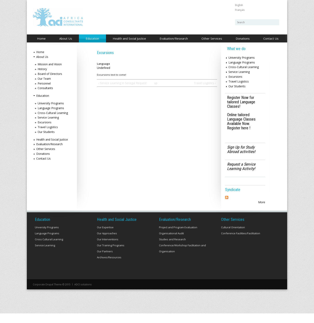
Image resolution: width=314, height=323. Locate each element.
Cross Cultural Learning (49, 249)
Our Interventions (107, 249)
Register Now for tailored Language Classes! (241, 102)
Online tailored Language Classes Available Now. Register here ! (241, 121)
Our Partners (105, 261)
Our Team (44, 78)
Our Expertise (105, 237)
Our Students (46, 132)
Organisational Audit (171, 243)
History (42, 69)
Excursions (44, 122)
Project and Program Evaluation (178, 237)
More (261, 202)
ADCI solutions (82, 294)
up (155, 83)
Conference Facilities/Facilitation (240, 243)
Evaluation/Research (172, 38)
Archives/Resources (109, 267)
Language (103, 63)
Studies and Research (172, 249)
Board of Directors (50, 74)
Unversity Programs (47, 237)
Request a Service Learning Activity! (241, 166)
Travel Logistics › (205, 83)
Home (41, 38)
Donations (243, 38)
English (239, 5)
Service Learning (48, 117)
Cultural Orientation (233, 237)
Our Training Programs (110, 255)
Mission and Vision (50, 64)
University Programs (51, 103)
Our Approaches (107, 243)
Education (91, 38)
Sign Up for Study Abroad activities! (241, 149)
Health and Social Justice (128, 38)
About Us (64, 38)
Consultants (45, 88)
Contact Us (271, 38)
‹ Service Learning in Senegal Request (122, 83)
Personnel (44, 83)
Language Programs (51, 108)
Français (240, 10)
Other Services (211, 38)
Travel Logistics (48, 127)
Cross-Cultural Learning (53, 113)
